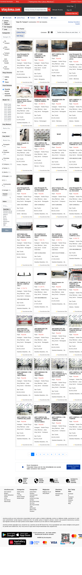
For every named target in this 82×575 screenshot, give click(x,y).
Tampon (31, 18)
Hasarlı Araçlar (21, 496)
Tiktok (70, 501)
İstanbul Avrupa (7, 211)
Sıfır (6, 79)
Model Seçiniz (7, 104)
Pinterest (70, 500)
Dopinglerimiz (59, 493)
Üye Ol (69, 10)
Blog (17, 1)
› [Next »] (66, 454)
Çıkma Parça (20, 18)
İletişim (57, 495)
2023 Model (7, 111)
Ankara (7, 214)
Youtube (70, 498)
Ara (6, 230)
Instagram (71, 497)
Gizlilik (6, 496)
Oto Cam (32, 503)
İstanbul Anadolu (7, 213)
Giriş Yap (70, 6)
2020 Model (7, 116)
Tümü (7, 82)
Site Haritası (7, 499)
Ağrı (7, 225)
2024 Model (7, 109)
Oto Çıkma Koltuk (34, 501)
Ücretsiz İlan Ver (71, 13)
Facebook (70, 493)
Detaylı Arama (57, 10)
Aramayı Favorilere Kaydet (73, 467)
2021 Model (7, 114)
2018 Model (7, 120)
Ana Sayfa (7, 18)
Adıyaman (7, 221)
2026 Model (7, 106)
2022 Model (7, 113)
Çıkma (7, 77)
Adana (7, 220)
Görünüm (44, 32)
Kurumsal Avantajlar (6, 1)
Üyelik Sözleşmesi (9, 495)
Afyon (7, 223)
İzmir (7, 216)
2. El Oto (19, 495)
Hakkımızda (7, 501)
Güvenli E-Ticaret (76, 1)
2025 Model (7, 108)
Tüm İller (7, 209)
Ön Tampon (43, 18)
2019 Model (7, 118)
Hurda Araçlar (20, 498)
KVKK (5, 498)
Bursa (7, 218)
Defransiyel (33, 508)
